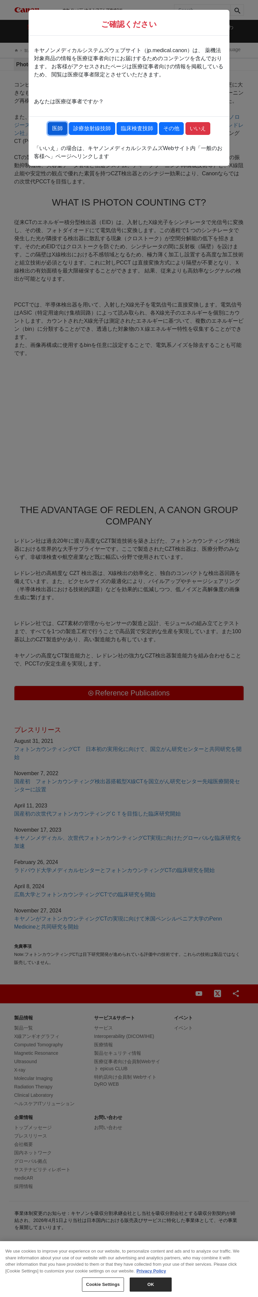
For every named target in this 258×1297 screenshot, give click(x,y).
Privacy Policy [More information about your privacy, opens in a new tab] (151, 1270)
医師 (57, 128)
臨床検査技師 (137, 128)
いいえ (198, 128)
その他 (171, 128)
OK (150, 1284)
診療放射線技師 (92, 128)
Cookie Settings (103, 1284)
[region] (129, 1269)
